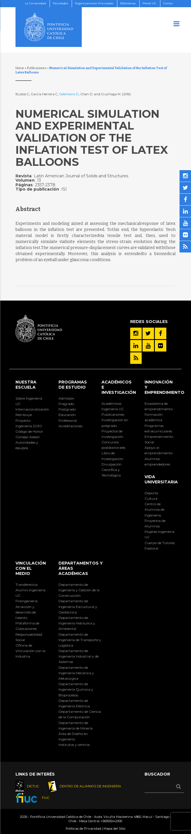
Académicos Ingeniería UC (113, 406)
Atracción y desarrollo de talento (25, 612)
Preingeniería (26, 601)
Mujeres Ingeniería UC (159, 534)
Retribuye (23, 415)
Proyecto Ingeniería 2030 (28, 423)
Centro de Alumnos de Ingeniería (154, 509)
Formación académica (154, 417)
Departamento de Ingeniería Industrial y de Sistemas (79, 656)
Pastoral (151, 548)
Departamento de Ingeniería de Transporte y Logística (80, 639)
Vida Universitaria (161, 479)
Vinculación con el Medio (30, 568)
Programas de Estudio (73, 384)
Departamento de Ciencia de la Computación (80, 714)
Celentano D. (69, 94)
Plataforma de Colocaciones (27, 626)
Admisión (66, 398)
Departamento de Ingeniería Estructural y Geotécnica (78, 606)
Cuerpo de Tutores (160, 543)
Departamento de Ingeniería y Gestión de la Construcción (79, 590)
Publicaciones (36, 68)
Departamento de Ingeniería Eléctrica (74, 703)
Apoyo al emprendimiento (159, 450)
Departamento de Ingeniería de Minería (76, 725)
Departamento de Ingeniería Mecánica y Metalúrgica (76, 673)
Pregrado (66, 404)
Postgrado (67, 409)
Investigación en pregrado (115, 423)
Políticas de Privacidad (83, 829)
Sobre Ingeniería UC (28, 401)
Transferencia (26, 584)
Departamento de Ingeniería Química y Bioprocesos (76, 689)
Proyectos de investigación (112, 434)
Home (19, 68)
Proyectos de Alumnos (155, 523)
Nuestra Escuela (25, 384)
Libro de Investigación (112, 456)
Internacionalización (30, 409)
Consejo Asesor (27, 437)
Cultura (151, 498)
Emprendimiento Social (159, 439)
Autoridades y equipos (26, 445)
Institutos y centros (74, 744)
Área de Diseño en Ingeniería (73, 736)
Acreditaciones (70, 426)
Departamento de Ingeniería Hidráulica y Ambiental (77, 623)
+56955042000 (111, 821)
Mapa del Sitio (114, 829)
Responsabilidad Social (28, 637)
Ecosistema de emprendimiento (159, 406)
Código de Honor (29, 431)
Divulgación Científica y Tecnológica (112, 469)
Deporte (151, 493)
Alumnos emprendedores (157, 461)
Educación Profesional (68, 417)
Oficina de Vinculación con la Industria (30, 650)
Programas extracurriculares (158, 428)
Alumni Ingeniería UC (30, 593)
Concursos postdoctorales (113, 445)
